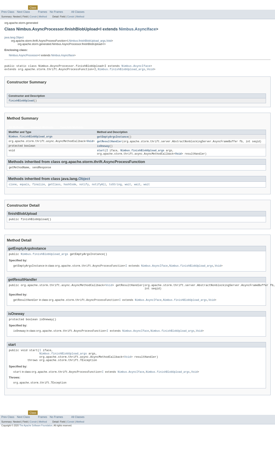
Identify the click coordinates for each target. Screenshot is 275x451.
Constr (33, 16)
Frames (42, 11)
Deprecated (63, 7)
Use (42, 7)
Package (20, 7)
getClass (54, 188)
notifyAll (99, 188)
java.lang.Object (14, 37)
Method (43, 16)
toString (115, 188)
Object (84, 182)
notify (84, 188)
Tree (50, 7)
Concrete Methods (72, 128)
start (101, 153)
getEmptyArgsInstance (112, 138)
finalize (38, 188)
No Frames (56, 11)
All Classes (77, 11)
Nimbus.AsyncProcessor (23, 55)
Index (75, 7)
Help (84, 7)
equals (24, 188)
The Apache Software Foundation (35, 436)
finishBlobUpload (21, 102)
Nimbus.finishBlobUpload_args (87, 40)
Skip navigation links (12, 3)
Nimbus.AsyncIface (137, 29)
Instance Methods (42, 128)
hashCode (70, 188)
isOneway (103, 148)
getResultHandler (109, 143)
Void (108, 40)
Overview (7, 7)
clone (13, 188)
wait (128, 188)
